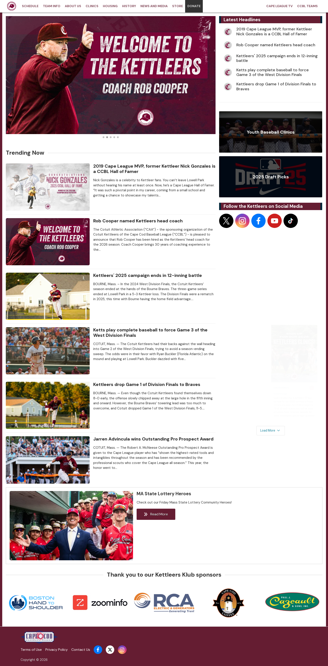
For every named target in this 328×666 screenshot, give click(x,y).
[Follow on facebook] (258, 221)
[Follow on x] (226, 221)
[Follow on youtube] (274, 221)
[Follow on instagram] (242, 221)
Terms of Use (31, 649)
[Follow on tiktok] (291, 221)
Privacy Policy (56, 649)
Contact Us (80, 649)
